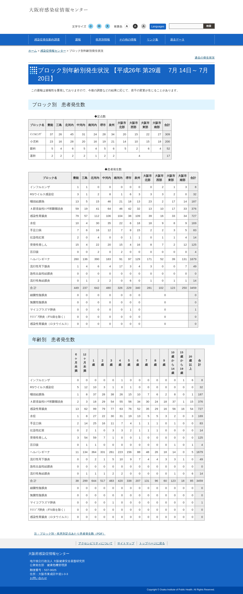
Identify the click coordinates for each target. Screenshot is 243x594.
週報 (78, 39)
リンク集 (152, 39)
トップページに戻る (152, 543)
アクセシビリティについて (95, 543)
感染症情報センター (53, 50)
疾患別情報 (103, 39)
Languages (157, 26)
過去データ (177, 39)
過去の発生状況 (205, 57)
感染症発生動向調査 (47, 39)
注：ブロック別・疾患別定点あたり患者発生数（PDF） (70, 533)
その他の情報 (127, 39)
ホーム (32, 50)
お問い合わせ (38, 578)
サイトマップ (125, 543)
